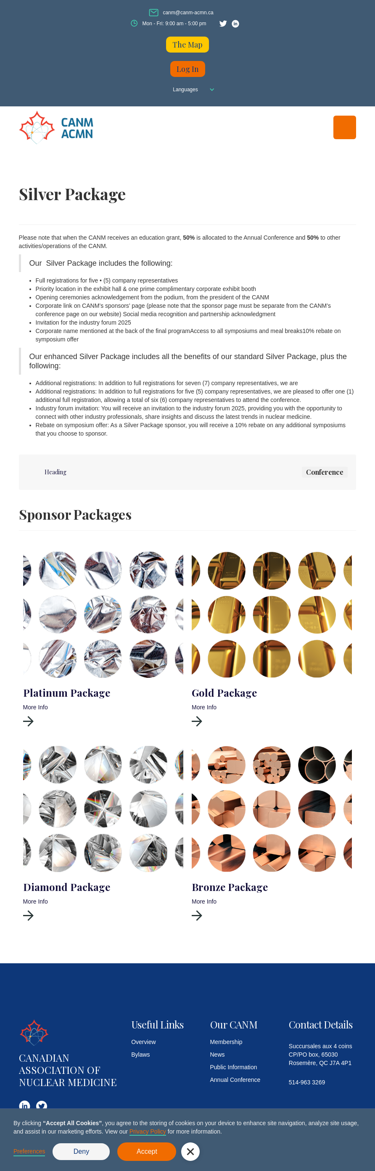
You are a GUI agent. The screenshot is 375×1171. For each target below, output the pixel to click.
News (217, 1054)
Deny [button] (81, 1151)
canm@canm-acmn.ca (188, 13)
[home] (65, 127)
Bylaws (140, 1054)
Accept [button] (147, 1151)
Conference (324, 472)
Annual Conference (235, 1079)
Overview (143, 1042)
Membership (226, 1042)
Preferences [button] (29, 1151)
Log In (188, 69)
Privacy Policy (147, 1131)
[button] (187, 89)
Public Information (233, 1067)
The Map (187, 45)
